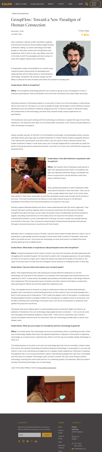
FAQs (60, 427)
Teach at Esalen (61, 437)
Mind (87, 31)
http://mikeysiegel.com (47, 368)
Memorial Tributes (61, 446)
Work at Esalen (61, 431)
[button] (21, 4)
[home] (7, 4)
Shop (60, 442)
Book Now (94, 4)
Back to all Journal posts (21, 13)
